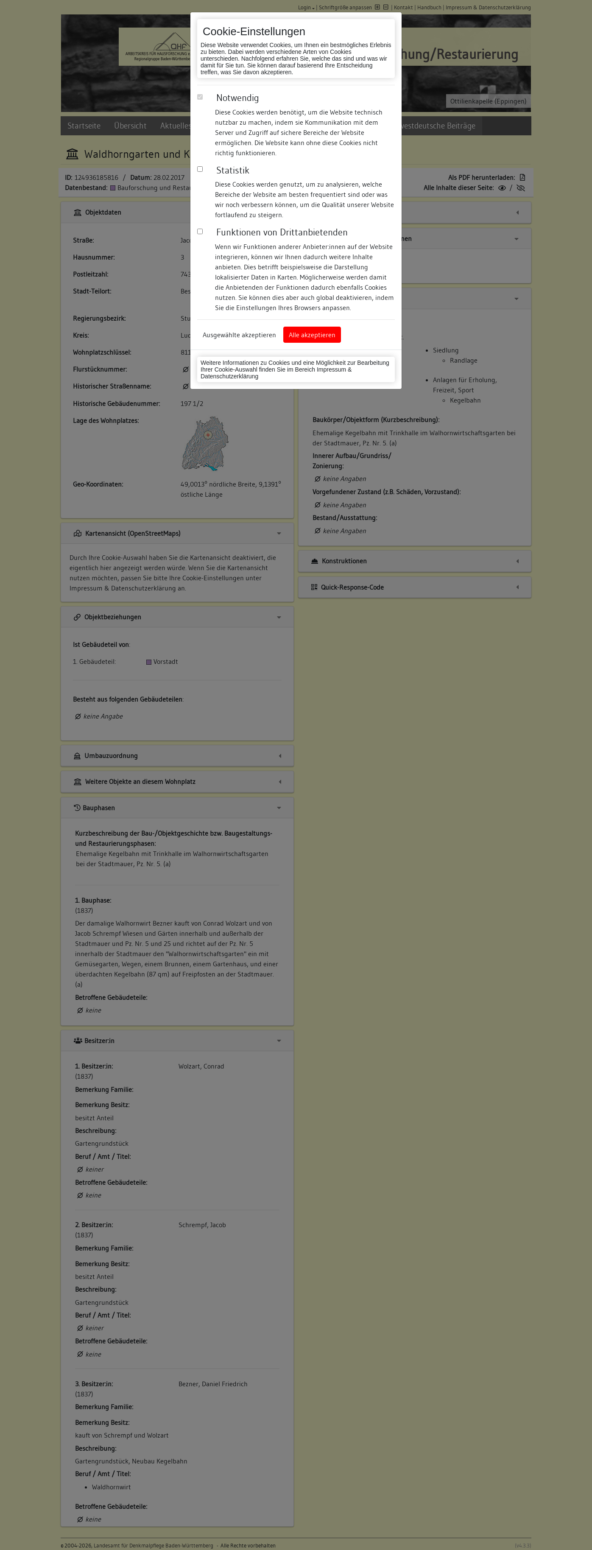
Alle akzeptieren (312, 334)
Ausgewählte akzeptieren (239, 334)
